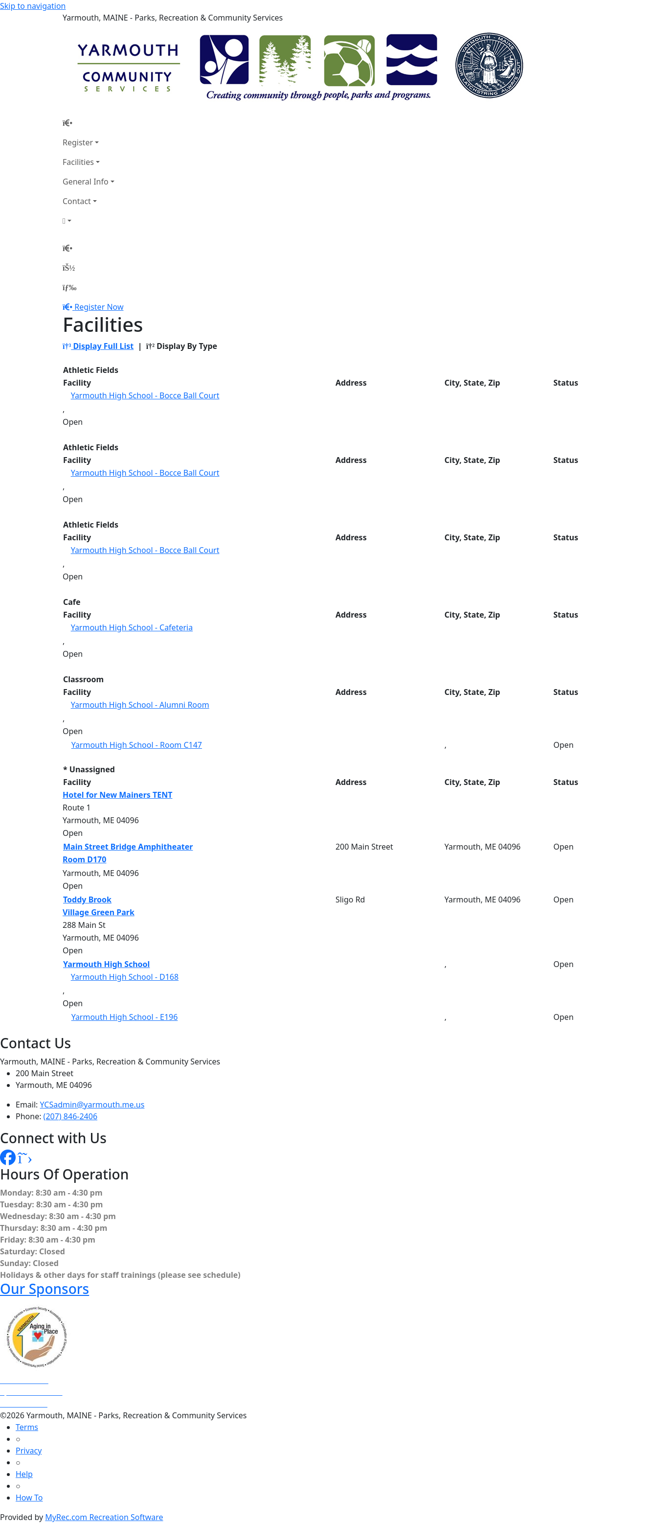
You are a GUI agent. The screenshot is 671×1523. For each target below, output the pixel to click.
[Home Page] (88, 123)
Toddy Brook (87, 899)
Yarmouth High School (106, 964)
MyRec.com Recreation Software (104, 1517)
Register (78, 142)
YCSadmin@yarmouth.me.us (92, 1104)
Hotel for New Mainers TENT (117, 794)
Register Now (98, 306)
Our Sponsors (44, 1288)
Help (24, 1474)
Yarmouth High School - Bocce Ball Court (145, 395)
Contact (77, 201)
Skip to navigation (33, 5)
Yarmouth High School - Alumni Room (140, 704)
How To (29, 1497)
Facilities (78, 162)
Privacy (29, 1450)
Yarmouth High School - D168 (125, 976)
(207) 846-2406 (70, 1116)
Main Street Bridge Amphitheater (128, 846)
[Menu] (69, 287)
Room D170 (84, 859)
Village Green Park (98, 912)
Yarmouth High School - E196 (124, 1017)
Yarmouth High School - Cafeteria (132, 627)
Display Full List (98, 346)
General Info (86, 181)
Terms (27, 1427)
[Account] (88, 221)
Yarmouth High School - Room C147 (136, 744)
